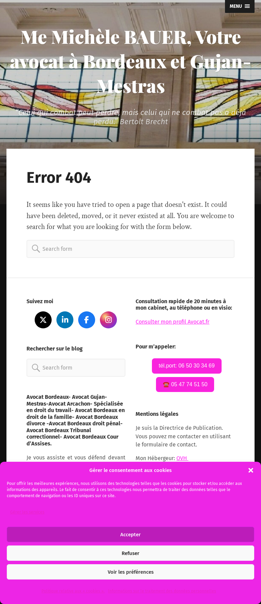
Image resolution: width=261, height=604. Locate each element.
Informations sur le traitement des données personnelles (162, 591)
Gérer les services (27, 512)
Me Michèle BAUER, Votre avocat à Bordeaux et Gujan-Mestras (130, 61)
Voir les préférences (131, 572)
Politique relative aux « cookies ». (73, 591)
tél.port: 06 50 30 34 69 (187, 366)
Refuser (130, 553)
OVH (182, 458)
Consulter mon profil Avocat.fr (172, 322)
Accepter (130, 535)
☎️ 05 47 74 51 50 (185, 384)
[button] (250, 470)
